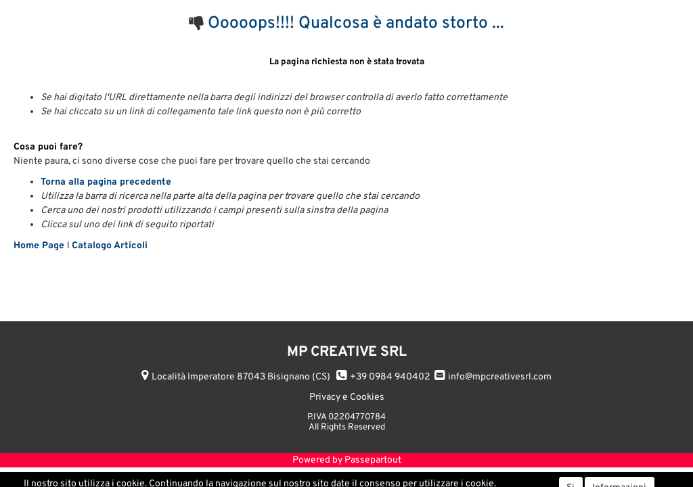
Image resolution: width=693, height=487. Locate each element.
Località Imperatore (241, 377)
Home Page (40, 246)
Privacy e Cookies (346, 397)
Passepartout (372, 460)
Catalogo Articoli (110, 246)
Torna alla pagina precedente (106, 182)
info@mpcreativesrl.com (500, 377)
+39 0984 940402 (390, 377)
